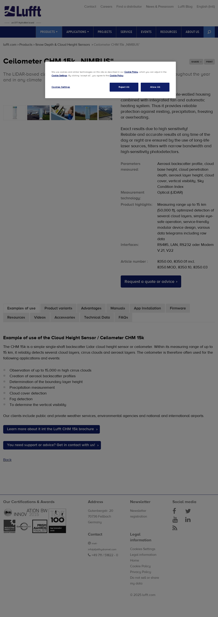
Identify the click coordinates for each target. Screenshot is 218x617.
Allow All (155, 87)
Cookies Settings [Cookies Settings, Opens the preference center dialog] (61, 87)
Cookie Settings (59, 75)
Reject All (124, 87)
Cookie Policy (131, 72)
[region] (110, 80)
